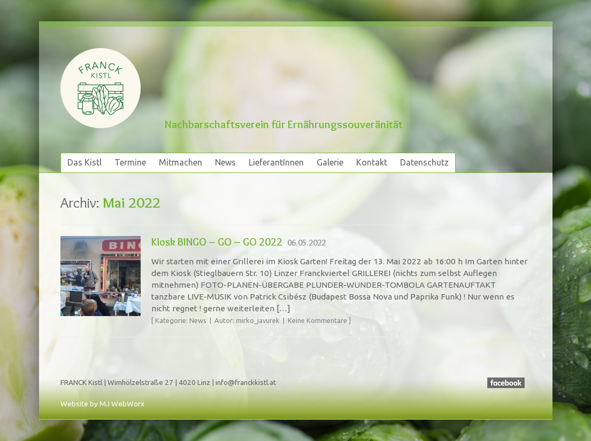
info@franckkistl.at (246, 382)
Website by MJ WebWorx (102, 403)
